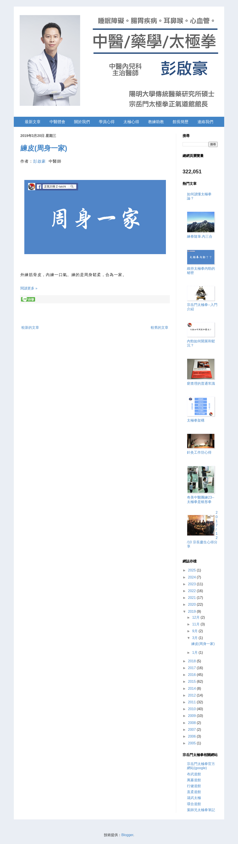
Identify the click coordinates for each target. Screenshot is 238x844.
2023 (192, 584)
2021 (192, 598)
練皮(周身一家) (43, 148)
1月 (195, 652)
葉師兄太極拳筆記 (201, 810)
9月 (195, 631)
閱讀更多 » (28, 288)
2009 (192, 716)
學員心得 (107, 122)
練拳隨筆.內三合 (199, 236)
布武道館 (194, 774)
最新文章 (33, 122)
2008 (192, 723)
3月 (195, 638)
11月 (196, 624)
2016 (192, 675)
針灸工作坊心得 (199, 452)
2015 (192, 681)
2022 (192, 591)
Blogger (127, 835)
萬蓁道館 (194, 780)
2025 (192, 570)
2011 (192, 702)
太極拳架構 (195, 420)
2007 (192, 729)
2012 (192, 695)
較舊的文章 (159, 327)
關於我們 (82, 122)
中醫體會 (57, 122)
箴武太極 (194, 798)
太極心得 (131, 122)
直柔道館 (194, 792)
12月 (196, 617)
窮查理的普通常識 (201, 383)
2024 (192, 577)
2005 (192, 743)
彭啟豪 (39, 161)
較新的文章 (30, 327)
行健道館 (194, 786)
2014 (192, 688)
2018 (192, 661)
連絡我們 (205, 122)
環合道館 (194, 804)
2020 (192, 604)
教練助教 (156, 122)
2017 (192, 668)
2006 (192, 736)
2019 (192, 611)
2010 (192, 709)
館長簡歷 (180, 122)
